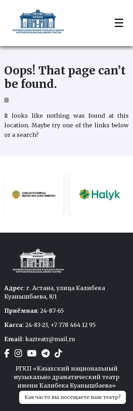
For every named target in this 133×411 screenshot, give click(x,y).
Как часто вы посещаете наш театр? (72, 397)
